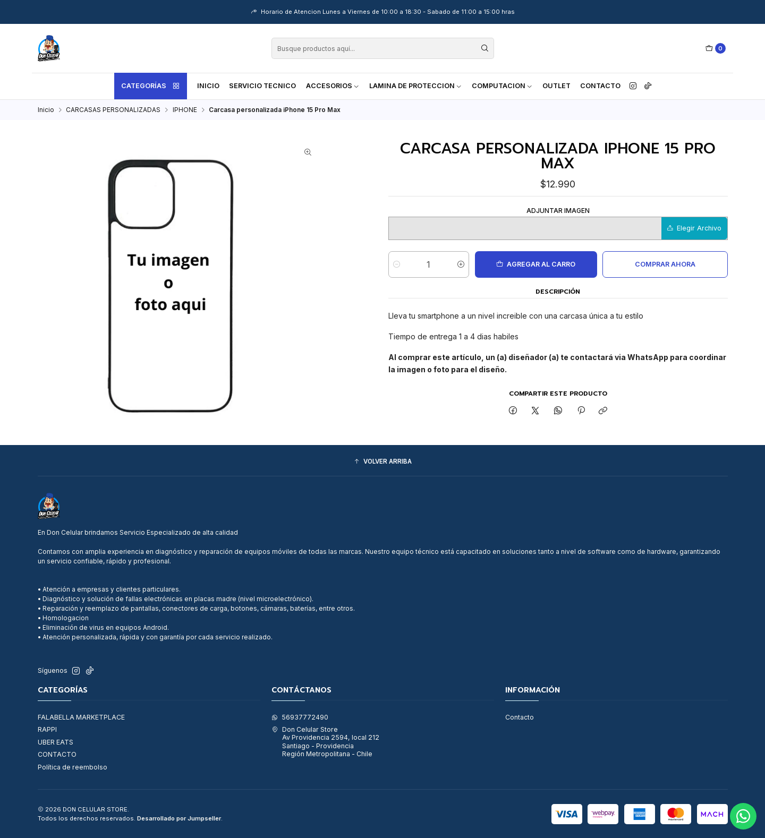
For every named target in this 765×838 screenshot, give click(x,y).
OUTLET (556, 86)
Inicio (208, 86)
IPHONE (185, 110)
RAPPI (47, 729)
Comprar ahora (665, 264)
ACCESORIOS (333, 86)
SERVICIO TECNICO (262, 86)
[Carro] (716, 48)
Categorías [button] (151, 86)
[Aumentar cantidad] (461, 264)
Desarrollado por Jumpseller (179, 818)
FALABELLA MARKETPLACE (81, 717)
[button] (383, 461)
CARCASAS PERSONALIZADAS (113, 110)
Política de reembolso (72, 767)
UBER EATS (55, 742)
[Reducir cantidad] (396, 264)
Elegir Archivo (694, 228)
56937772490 (299, 717)
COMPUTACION (502, 86)
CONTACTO (57, 754)
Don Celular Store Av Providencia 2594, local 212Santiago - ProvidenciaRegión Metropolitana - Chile (325, 741)
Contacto (600, 86)
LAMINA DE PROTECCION (415, 86)
